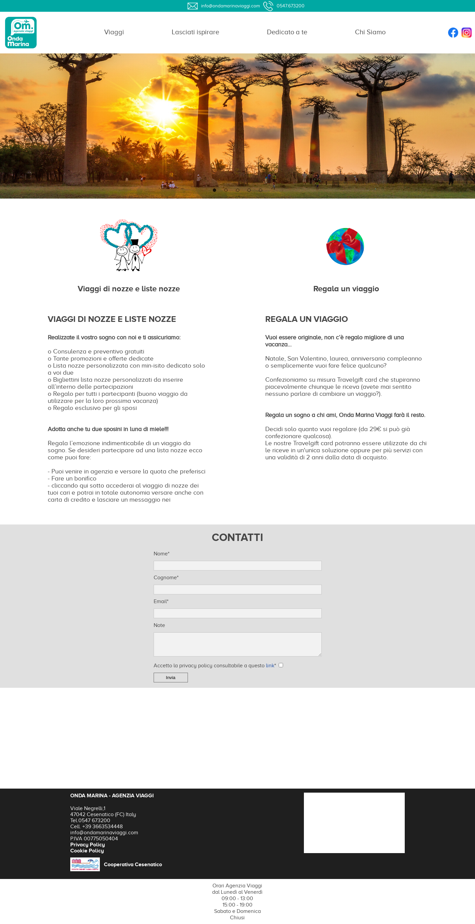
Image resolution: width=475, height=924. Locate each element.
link (270, 666)
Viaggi (114, 32)
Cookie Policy (87, 851)
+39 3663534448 (102, 827)
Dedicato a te (287, 32)
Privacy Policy (87, 845)
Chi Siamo (370, 32)
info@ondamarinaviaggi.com (104, 833)
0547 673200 (94, 820)
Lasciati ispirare (195, 32)
